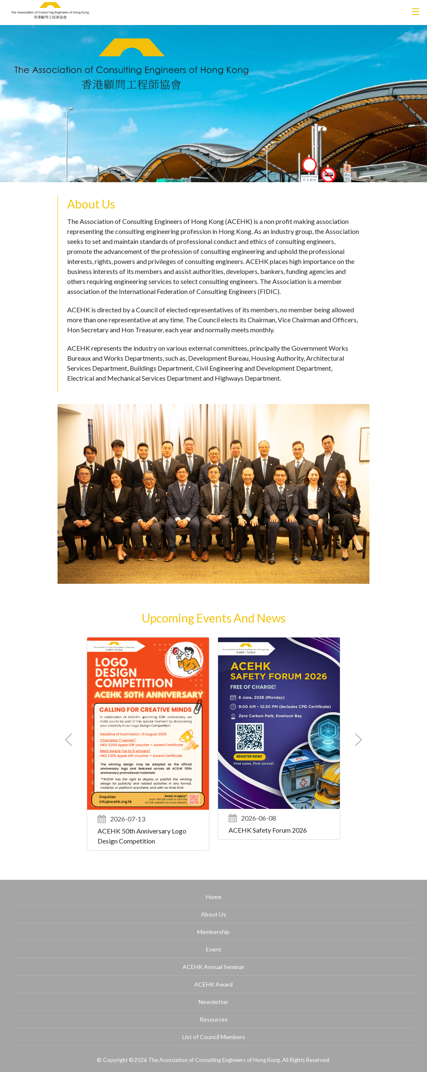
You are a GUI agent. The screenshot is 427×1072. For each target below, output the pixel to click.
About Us (213, 914)
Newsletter (213, 1001)
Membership (213, 931)
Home (213, 896)
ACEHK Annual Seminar (213, 966)
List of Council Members (213, 1036)
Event (213, 949)
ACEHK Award (213, 984)
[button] (358, 739)
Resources (214, 1019)
